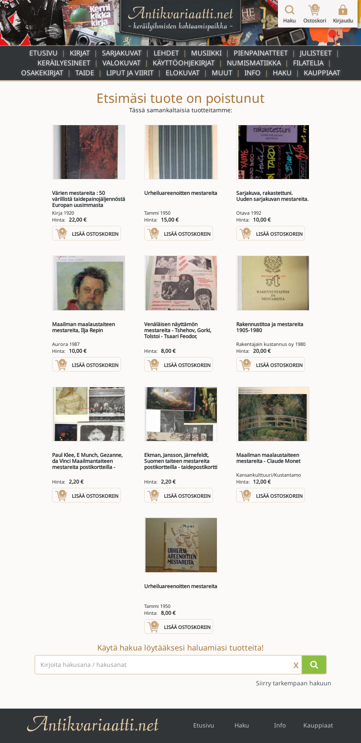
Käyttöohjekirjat (184, 63)
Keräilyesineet (63, 63)
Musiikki (206, 53)
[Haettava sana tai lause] (180, 665)
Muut (222, 72)
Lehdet (166, 53)
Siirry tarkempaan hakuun (293, 683)
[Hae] (314, 665)
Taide (84, 72)
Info (252, 72)
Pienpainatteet (261, 53)
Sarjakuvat (122, 53)
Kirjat (80, 53)
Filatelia (308, 63)
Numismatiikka (254, 63)
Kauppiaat (322, 72)
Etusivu (43, 53)
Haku (282, 72)
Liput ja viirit (130, 72)
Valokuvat (121, 63)
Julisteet (316, 53)
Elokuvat (183, 72)
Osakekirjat (42, 72)
